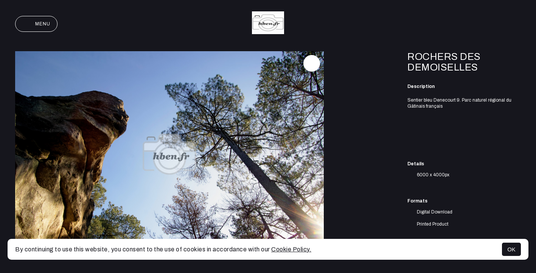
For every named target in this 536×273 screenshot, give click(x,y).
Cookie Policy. (291, 249)
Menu (36, 23)
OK (511, 249)
